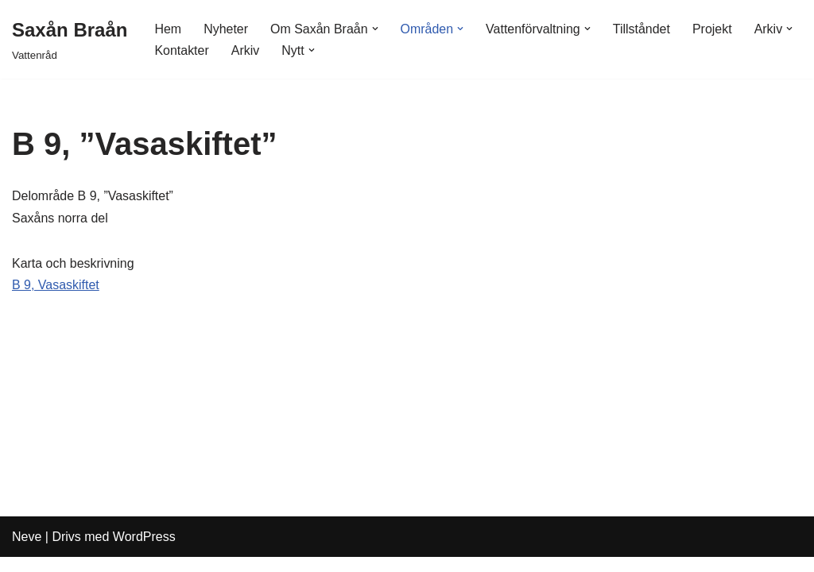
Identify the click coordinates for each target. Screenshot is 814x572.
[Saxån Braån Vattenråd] (69, 39)
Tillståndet (642, 29)
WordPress (144, 551)
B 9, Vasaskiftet (55, 285)
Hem (167, 29)
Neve (26, 551)
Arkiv (245, 50)
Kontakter (181, 50)
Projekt (713, 29)
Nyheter (226, 29)
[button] (375, 28)
